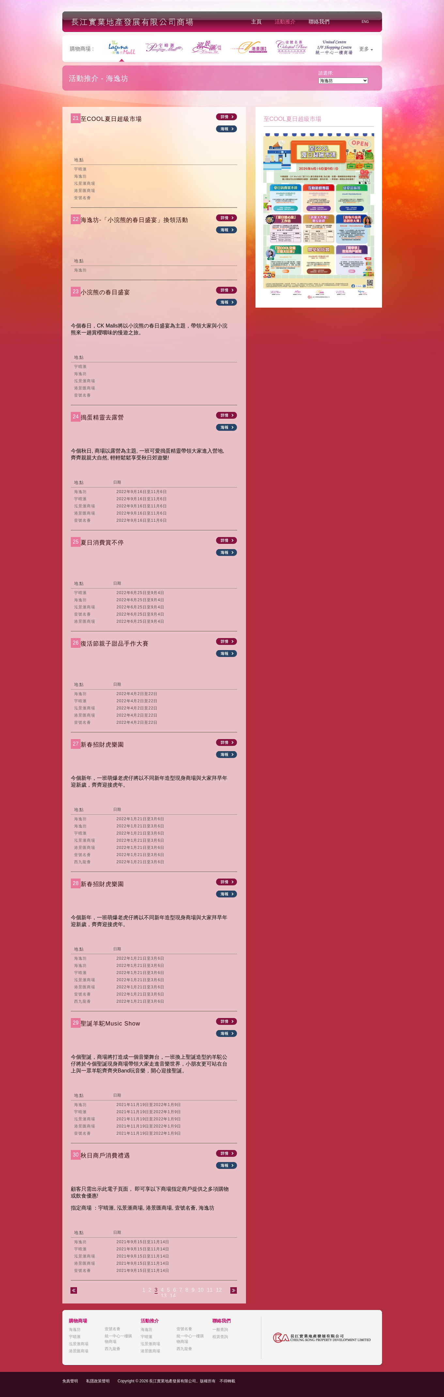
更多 (366, 48)
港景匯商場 (78, 1351)
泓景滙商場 (78, 1344)
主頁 (256, 21)
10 (201, 1290)
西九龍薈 (112, 1348)
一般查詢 (220, 1329)
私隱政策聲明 (98, 1381)
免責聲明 (70, 1381)
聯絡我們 (319, 21)
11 (210, 1290)
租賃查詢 (220, 1336)
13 (164, 1296)
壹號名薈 (112, 1329)
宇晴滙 (75, 1336)
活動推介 (285, 21)
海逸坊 (75, 1329)
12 (219, 1290)
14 (173, 1296)
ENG (365, 21)
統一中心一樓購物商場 (118, 1339)
